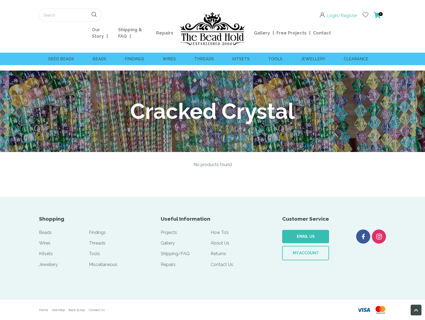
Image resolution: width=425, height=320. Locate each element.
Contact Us (222, 264)
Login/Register (342, 15)
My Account (306, 253)
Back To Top (416, 310)
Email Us (306, 236)
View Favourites (365, 14)
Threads (204, 58)
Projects (169, 232)
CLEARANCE (356, 58)
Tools (275, 58)
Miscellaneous (103, 264)
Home (43, 310)
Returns (218, 253)
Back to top (77, 310)
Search (94, 15)
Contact (322, 33)
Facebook (363, 236)
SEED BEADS (61, 58)
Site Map (58, 310)
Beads (99, 58)
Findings (134, 58)
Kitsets (241, 58)
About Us (220, 243)
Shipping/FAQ (175, 253)
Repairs (164, 33)
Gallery (262, 33)
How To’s (220, 232)
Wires (169, 58)
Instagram (379, 236)
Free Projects (291, 33)
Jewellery (313, 58)
